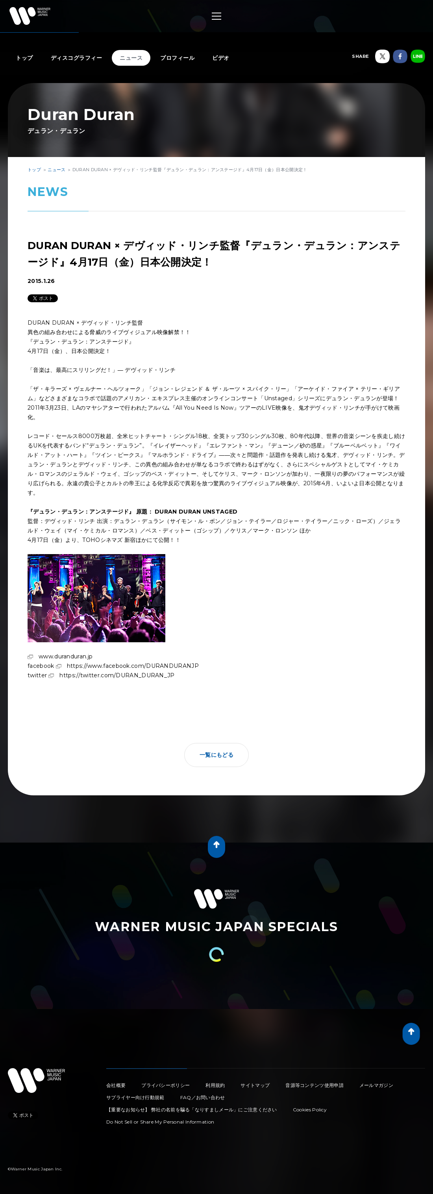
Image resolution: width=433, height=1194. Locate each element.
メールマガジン (376, 1085)
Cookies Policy (310, 1110)
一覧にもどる (216, 754)
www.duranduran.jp (66, 656)
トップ (24, 57)
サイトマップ (255, 1085)
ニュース (131, 57)
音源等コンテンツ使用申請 (314, 1085)
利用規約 (215, 1085)
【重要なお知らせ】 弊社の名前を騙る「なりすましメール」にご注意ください (191, 1110)
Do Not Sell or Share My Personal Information (160, 1122)
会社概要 (116, 1085)
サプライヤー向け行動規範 (135, 1097)
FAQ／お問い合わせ (202, 1097)
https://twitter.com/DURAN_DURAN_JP (116, 675)
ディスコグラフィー (76, 57)
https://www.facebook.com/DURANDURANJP (133, 665)
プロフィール (177, 57)
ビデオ (220, 57)
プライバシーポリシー (165, 1085)
